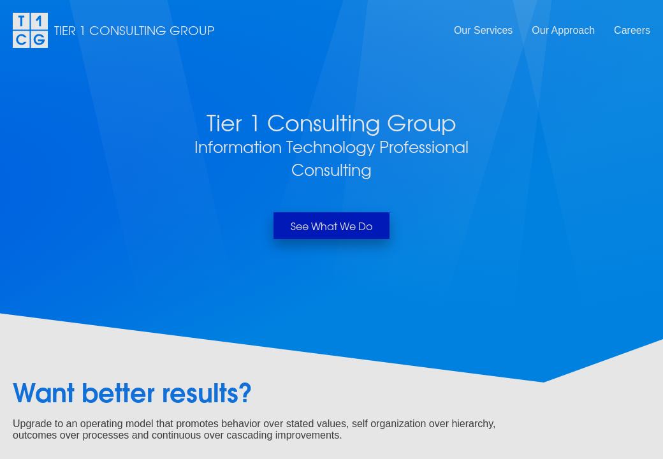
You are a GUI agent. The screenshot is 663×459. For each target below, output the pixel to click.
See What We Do (331, 225)
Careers (632, 30)
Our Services (483, 30)
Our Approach (563, 30)
